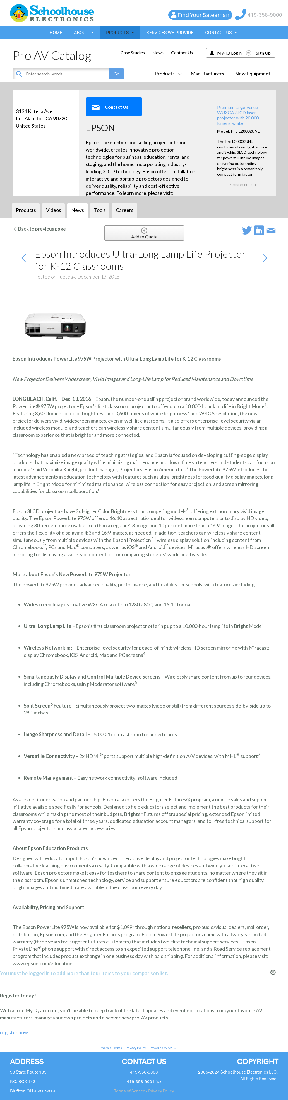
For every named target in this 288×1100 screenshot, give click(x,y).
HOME (56, 32)
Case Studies (133, 52)
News (158, 52)
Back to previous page (39, 229)
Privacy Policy (136, 1048)
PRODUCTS (120, 32)
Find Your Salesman (203, 15)
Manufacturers (207, 73)
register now (14, 1032)
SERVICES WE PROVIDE (170, 32)
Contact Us (182, 52)
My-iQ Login (229, 52)
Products (167, 73)
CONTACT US (221, 32)
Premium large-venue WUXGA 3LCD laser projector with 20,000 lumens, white (238, 115)
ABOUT (84, 32)
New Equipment (252, 73)
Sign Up (263, 52)
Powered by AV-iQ (163, 1048)
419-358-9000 (265, 14)
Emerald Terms (110, 1048)
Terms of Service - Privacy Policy (144, 1091)
